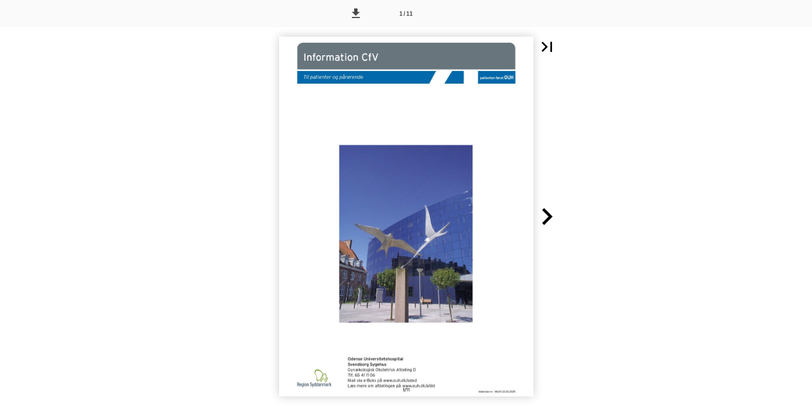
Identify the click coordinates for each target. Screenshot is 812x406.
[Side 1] (406, 13)
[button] (355, 13)
